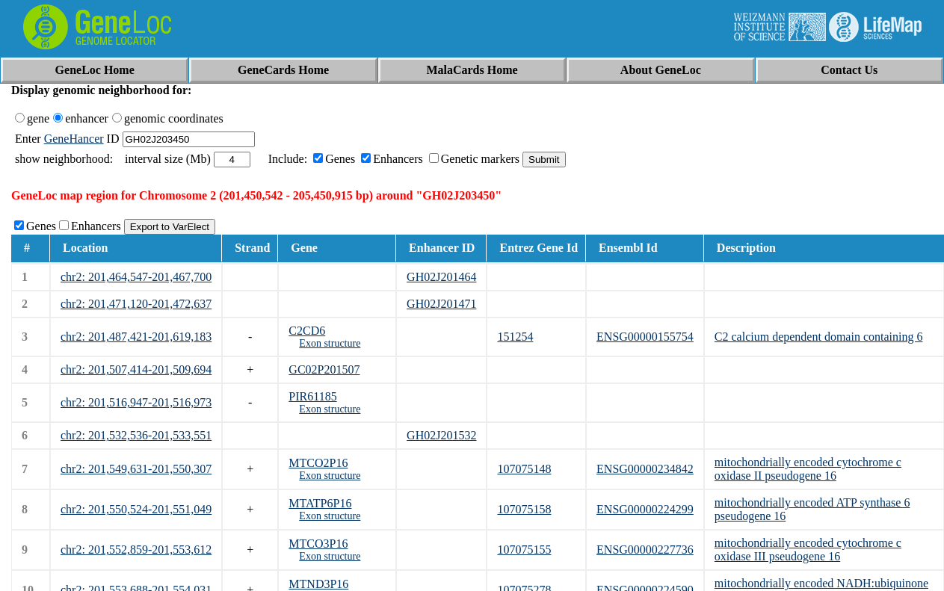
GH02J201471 (441, 303)
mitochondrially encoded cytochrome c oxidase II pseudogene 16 (808, 469)
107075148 (524, 468)
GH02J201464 (441, 276)
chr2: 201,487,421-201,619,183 (136, 336)
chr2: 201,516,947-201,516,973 (136, 402)
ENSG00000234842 (645, 468)
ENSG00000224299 (645, 509)
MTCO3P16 (318, 543)
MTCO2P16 (318, 463)
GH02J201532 (441, 435)
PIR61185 (312, 396)
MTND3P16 (318, 584)
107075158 (524, 509)
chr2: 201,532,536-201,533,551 (136, 435)
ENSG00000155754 (645, 336)
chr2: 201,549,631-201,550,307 (136, 468)
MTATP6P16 (320, 503)
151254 (515, 336)
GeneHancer (74, 138)
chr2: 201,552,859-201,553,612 (136, 549)
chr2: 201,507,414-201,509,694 (136, 369)
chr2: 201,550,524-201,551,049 (136, 509)
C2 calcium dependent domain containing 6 (819, 336)
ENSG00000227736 (645, 549)
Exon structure (329, 343)
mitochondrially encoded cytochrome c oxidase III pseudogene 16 (808, 549)
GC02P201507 (324, 369)
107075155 (524, 549)
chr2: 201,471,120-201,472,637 (136, 303)
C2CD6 (307, 330)
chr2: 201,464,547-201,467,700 (136, 276)
